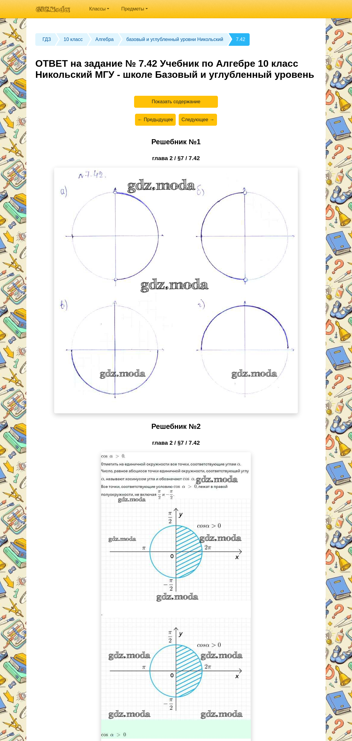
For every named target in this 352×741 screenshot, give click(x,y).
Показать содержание (176, 101)
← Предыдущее (155, 119)
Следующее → (197, 119)
